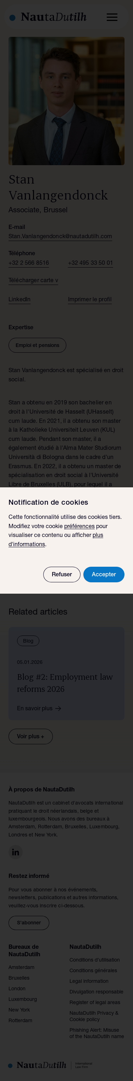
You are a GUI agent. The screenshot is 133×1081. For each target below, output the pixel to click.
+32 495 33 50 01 (90, 264)
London (17, 989)
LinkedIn (20, 300)
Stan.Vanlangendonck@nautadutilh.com (60, 237)
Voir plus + (30, 737)
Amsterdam (21, 967)
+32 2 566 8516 (29, 264)
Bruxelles (19, 978)
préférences (79, 527)
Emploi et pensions (37, 345)
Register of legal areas (95, 1003)
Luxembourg (23, 999)
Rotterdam (20, 1021)
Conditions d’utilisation (95, 960)
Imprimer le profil (90, 300)
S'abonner (29, 923)
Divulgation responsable (96, 992)
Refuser (62, 575)
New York (19, 1010)
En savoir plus (41, 708)
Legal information (89, 981)
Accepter (104, 575)
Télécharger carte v (33, 281)
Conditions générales (93, 971)
